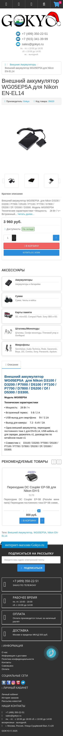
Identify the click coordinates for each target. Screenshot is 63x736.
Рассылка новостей (11, 701)
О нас (5, 652)
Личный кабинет (10, 694)
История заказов (10, 697)
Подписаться (31, 568)
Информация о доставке (14, 655)
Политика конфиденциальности (18, 659)
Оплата (5, 669)
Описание (11, 364)
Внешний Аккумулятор (20, 532)
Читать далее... (26, 214)
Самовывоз (7, 666)
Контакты (6, 662)
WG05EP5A (40, 532)
